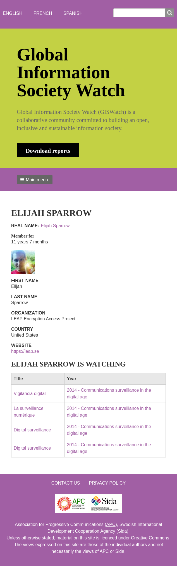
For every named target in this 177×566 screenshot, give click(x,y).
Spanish (73, 13)
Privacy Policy (107, 483)
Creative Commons (150, 538)
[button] (34, 179)
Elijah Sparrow (55, 225)
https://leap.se (25, 351)
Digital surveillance (32, 430)
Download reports (48, 150)
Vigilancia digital (30, 393)
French (43, 13)
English (12, 13)
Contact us (65, 483)
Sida (122, 531)
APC (111, 524)
